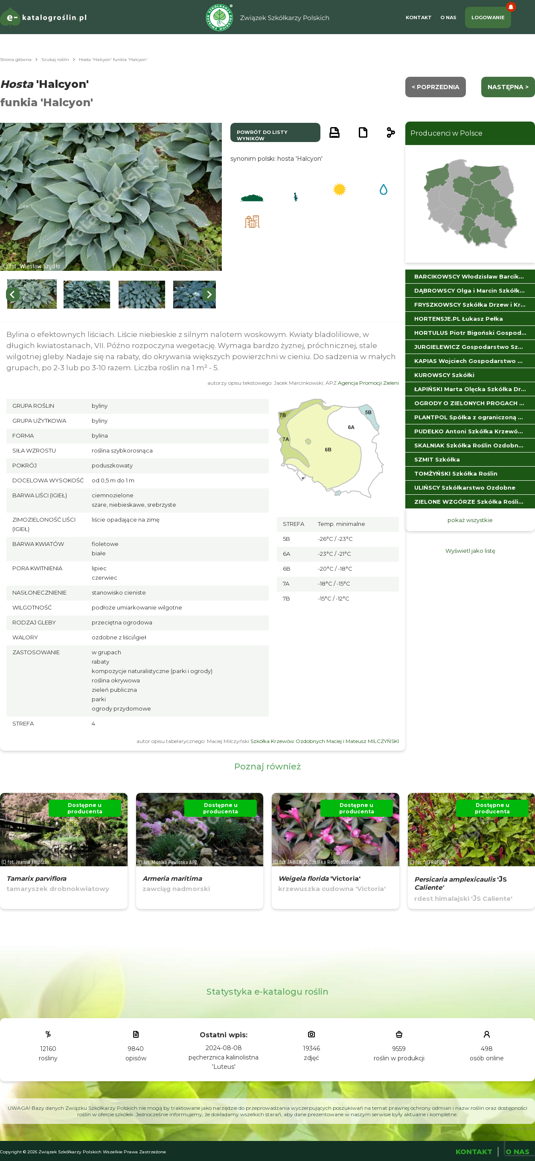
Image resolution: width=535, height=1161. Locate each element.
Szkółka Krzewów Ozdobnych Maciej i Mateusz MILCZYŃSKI (324, 741)
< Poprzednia (435, 87)
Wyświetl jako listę (470, 550)
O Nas (448, 17)
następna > (508, 87)
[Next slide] (209, 294)
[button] (32, 294)
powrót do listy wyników (262, 135)
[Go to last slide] (13, 294)
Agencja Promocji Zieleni (368, 383)
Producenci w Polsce (446, 133)
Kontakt (419, 17)
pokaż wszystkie (470, 520)
